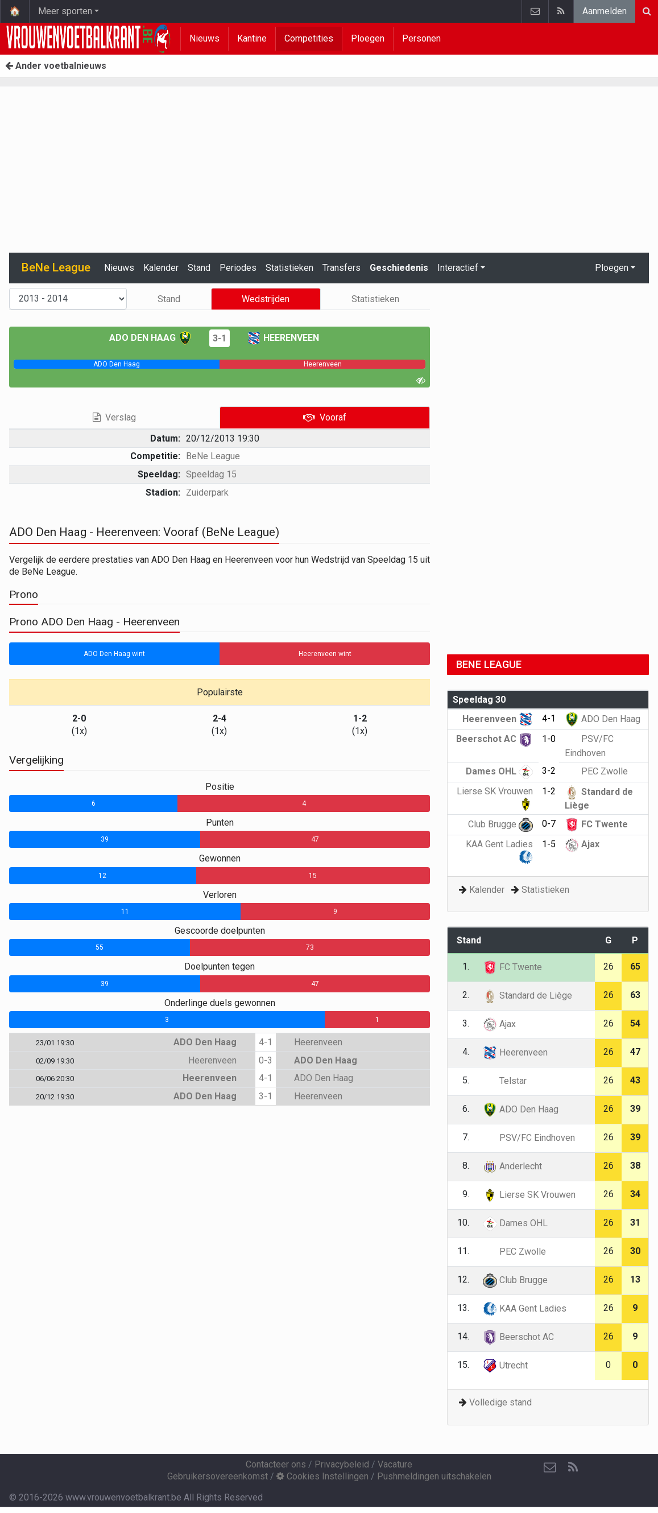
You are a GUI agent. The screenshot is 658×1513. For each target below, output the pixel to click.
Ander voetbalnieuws (55, 65)
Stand (199, 267)
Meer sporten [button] (65, 11)
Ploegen (367, 38)
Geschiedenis (399, 267)
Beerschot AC (494, 738)
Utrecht (505, 1365)
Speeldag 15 (211, 474)
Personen (421, 38)
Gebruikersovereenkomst (217, 1476)
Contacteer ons (276, 1464)
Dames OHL (499, 771)
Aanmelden (604, 11)
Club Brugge (500, 824)
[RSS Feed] (572, 1467)
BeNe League (213, 456)
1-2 (549, 791)
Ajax (582, 844)
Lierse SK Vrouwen (529, 1194)
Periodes (238, 267)
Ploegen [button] (611, 267)
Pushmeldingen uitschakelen (434, 1476)
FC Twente (596, 824)
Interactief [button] (457, 267)
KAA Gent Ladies (524, 1308)
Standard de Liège (527, 995)
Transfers (341, 267)
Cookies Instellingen (322, 1476)
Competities (308, 38)
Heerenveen (283, 337)
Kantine (252, 38)
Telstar (505, 1080)
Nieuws (204, 38)
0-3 (265, 1060)
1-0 (549, 738)
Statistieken (289, 267)
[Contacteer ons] (550, 1467)
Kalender (161, 267)
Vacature (395, 1464)
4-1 (265, 1042)
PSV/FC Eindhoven (529, 1137)
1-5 (549, 844)
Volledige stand (500, 1402)
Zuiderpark (207, 492)
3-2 (549, 770)
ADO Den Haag (150, 337)
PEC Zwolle (596, 771)
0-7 (549, 823)
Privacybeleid (341, 1464)
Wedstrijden (265, 299)
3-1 (219, 338)
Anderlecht (512, 1166)
